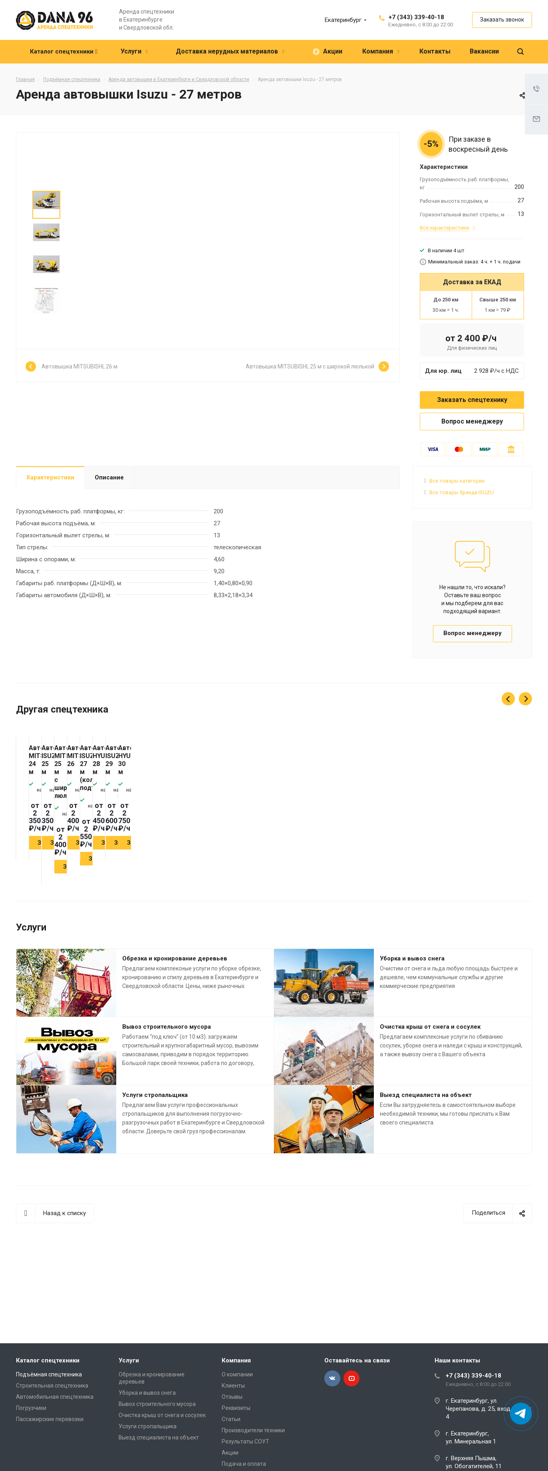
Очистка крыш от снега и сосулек (430, 1033)
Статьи (231, 1419)
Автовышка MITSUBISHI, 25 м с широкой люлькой (310, 367)
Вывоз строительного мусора (166, 1033)
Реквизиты (236, 1408)
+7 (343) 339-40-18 (416, 17)
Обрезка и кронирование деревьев (174, 965)
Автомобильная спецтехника (54, 1397)
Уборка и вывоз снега (412, 965)
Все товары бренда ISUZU (461, 492)
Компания (236, 1360)
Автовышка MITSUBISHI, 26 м (79, 367)
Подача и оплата (244, 1464)
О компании (237, 1374)
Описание (109, 477)
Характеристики (50, 477)
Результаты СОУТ (245, 1441)
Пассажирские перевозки (49, 1419)
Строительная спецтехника (52, 1385)
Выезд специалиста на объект (426, 1101)
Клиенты (233, 1385)
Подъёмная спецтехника (49, 1374)
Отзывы (232, 1397)
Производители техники (253, 1430)
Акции (230, 1452)
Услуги (129, 1360)
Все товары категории (456, 481)
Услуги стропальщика (155, 1101)
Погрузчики (31, 1408)
